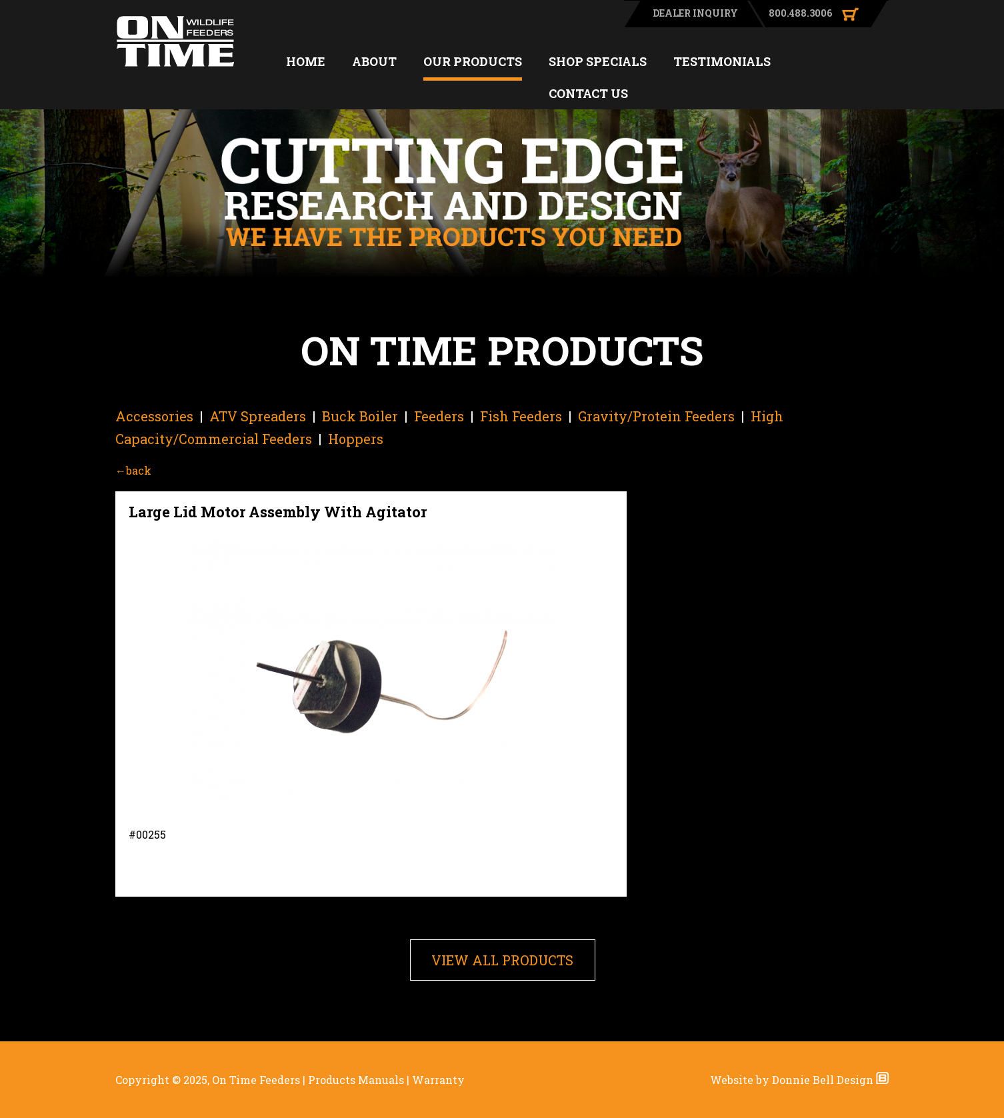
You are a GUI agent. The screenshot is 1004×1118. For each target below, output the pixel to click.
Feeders (439, 416)
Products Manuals (356, 1080)
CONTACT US (588, 93)
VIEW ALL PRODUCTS (502, 960)
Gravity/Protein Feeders (656, 416)
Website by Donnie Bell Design (799, 1080)
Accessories (154, 416)
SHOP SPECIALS (598, 61)
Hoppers (355, 438)
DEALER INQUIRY (695, 13)
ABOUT (374, 61)
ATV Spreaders (257, 416)
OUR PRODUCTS (472, 61)
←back (133, 470)
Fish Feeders (521, 416)
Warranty (438, 1080)
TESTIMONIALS (722, 61)
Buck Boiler (360, 416)
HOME (305, 61)
